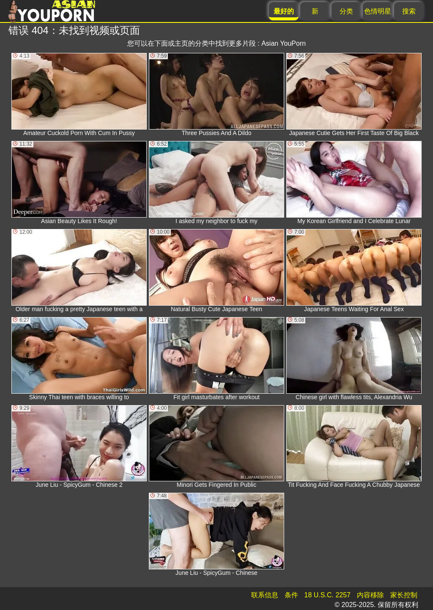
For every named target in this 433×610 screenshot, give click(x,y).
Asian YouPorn (283, 43)
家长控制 (403, 595)
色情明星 (377, 11)
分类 (346, 11)
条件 (291, 595)
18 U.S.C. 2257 (327, 595)
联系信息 (264, 595)
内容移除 (370, 595)
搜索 (409, 11)
